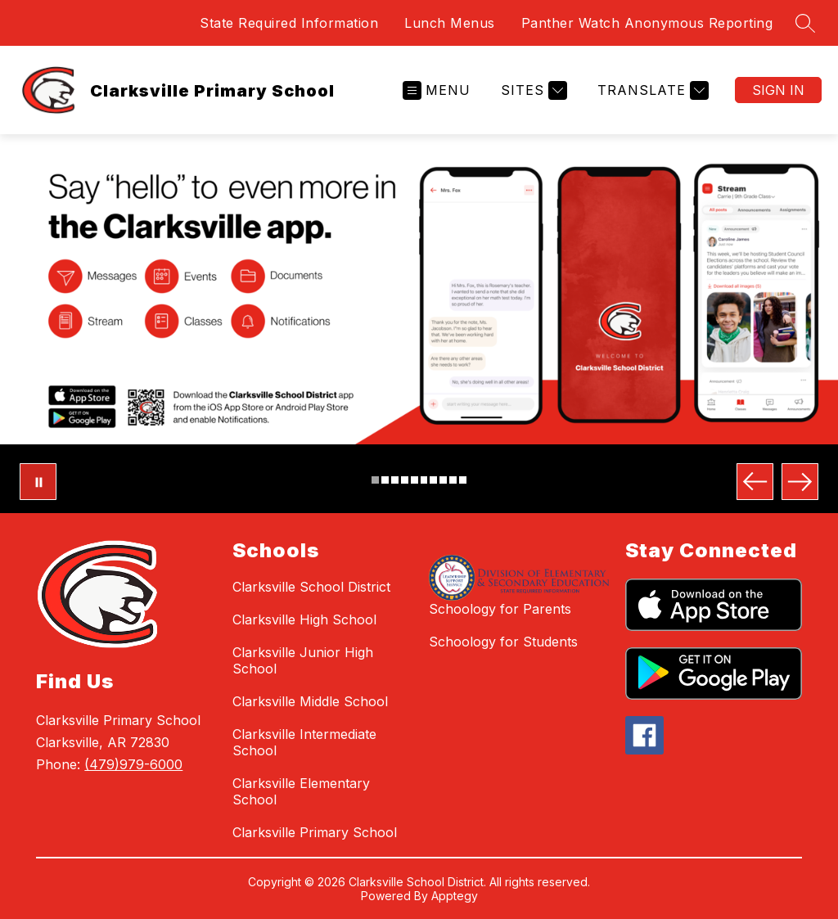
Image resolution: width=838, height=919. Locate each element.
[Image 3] (395, 480)
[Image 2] (385, 480)
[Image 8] (443, 480)
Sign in (778, 90)
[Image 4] (404, 480)
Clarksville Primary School (314, 832)
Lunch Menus (449, 23)
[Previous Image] (755, 481)
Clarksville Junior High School (302, 660)
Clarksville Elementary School (301, 791)
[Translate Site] (651, 90)
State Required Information (289, 23)
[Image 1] (375, 480)
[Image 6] (424, 480)
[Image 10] (462, 480)
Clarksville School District (311, 587)
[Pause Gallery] (38, 481)
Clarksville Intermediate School (304, 742)
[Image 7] (433, 480)
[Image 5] (414, 480)
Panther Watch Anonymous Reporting (647, 23)
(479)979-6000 (133, 764)
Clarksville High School (304, 619)
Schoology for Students (503, 641)
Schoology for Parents (500, 609)
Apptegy (454, 896)
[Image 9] (453, 480)
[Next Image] (800, 481)
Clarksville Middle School (310, 701)
